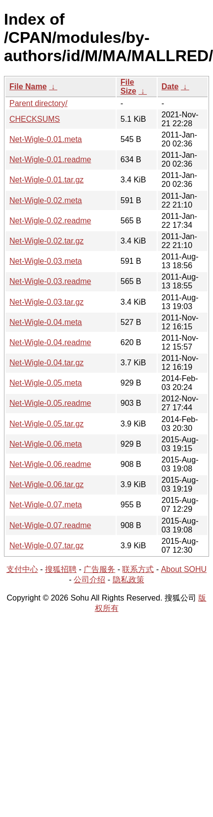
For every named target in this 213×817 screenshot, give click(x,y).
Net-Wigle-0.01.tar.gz (46, 180)
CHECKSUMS (34, 119)
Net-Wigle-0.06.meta (45, 444)
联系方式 (138, 569)
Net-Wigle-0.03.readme (50, 281)
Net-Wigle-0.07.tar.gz (46, 545)
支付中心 (22, 569)
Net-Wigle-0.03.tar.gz (46, 302)
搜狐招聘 (61, 569)
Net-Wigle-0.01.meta (45, 139)
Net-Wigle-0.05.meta (45, 383)
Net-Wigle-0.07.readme (50, 525)
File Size (128, 86)
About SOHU (184, 569)
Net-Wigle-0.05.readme (50, 403)
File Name (28, 86)
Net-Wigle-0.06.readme (50, 464)
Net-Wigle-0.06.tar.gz (46, 484)
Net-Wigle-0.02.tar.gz (46, 241)
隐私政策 (128, 579)
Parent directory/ (38, 103)
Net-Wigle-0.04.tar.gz (46, 362)
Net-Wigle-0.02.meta (45, 200)
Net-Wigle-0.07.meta (45, 504)
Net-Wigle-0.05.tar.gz (46, 424)
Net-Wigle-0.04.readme (50, 342)
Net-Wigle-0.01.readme (50, 159)
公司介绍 (89, 579)
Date (170, 86)
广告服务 (99, 569)
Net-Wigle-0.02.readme (50, 220)
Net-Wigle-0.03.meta (45, 261)
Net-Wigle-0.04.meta (45, 322)
